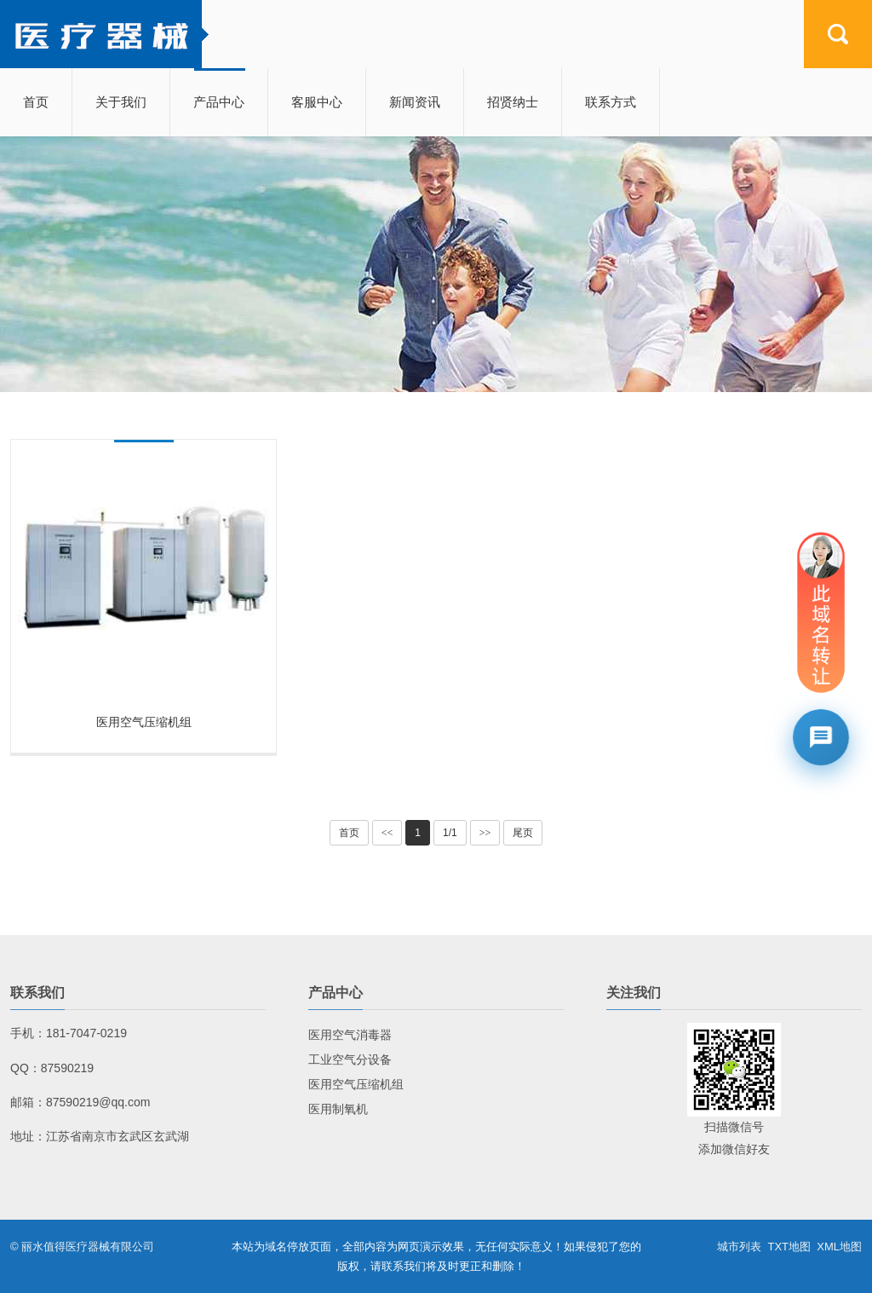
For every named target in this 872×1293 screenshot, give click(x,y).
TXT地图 (789, 1246)
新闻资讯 (414, 102)
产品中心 (218, 102)
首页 (36, 102)
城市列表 (739, 1246)
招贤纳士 (512, 102)
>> (485, 833)
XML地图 (839, 1246)
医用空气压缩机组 (144, 722)
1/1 (450, 833)
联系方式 (610, 102)
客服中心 (316, 102)
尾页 (523, 833)
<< (387, 833)
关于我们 (120, 102)
